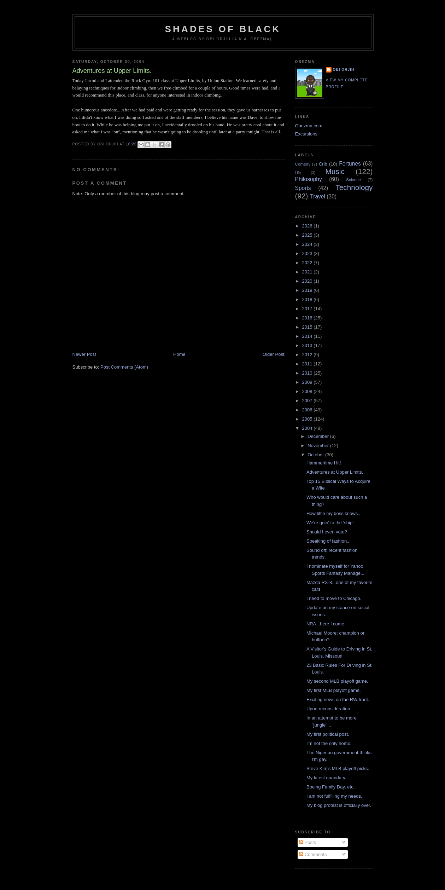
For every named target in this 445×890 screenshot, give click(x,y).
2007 (308, 400)
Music (335, 171)
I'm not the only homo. (329, 743)
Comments (313, 854)
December (319, 436)
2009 (308, 382)
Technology (354, 187)
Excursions (306, 134)
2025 (308, 235)
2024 (308, 244)
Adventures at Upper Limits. (334, 472)
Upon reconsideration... (330, 708)
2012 (308, 354)
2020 (308, 281)
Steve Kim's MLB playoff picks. (337, 768)
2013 (308, 345)
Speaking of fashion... (328, 541)
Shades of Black (223, 29)
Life (298, 173)
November (319, 445)
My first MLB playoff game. (333, 690)
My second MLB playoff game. (337, 681)
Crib (323, 164)
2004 (308, 428)
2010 (308, 373)
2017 (308, 308)
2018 (308, 299)
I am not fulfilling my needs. (334, 796)
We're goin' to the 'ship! (330, 522)
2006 (308, 409)
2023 (308, 253)
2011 (308, 363)
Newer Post (84, 354)
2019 (308, 290)
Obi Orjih (344, 69)
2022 (308, 262)
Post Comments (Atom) (124, 367)
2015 (308, 327)
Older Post (273, 354)
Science (353, 179)
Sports (303, 188)
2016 (308, 317)
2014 (308, 336)
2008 (308, 391)
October (316, 454)
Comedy (303, 164)
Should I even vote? (326, 531)
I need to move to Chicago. (333, 598)
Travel (317, 196)
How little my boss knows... (334, 513)
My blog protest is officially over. (338, 805)
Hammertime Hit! (323, 463)
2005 (308, 419)
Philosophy (308, 179)
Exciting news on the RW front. (337, 699)
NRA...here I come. (326, 623)
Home (179, 354)
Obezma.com (308, 125)
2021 (308, 271)
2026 (308, 226)
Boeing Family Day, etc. (330, 787)
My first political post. (327, 734)
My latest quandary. (326, 777)
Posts (307, 842)
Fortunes (350, 164)
